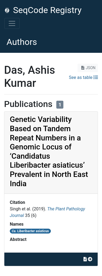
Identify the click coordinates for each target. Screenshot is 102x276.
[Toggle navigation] (12, 23)
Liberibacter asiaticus (30, 231)
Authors (22, 42)
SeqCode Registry (43, 10)
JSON (87, 68)
